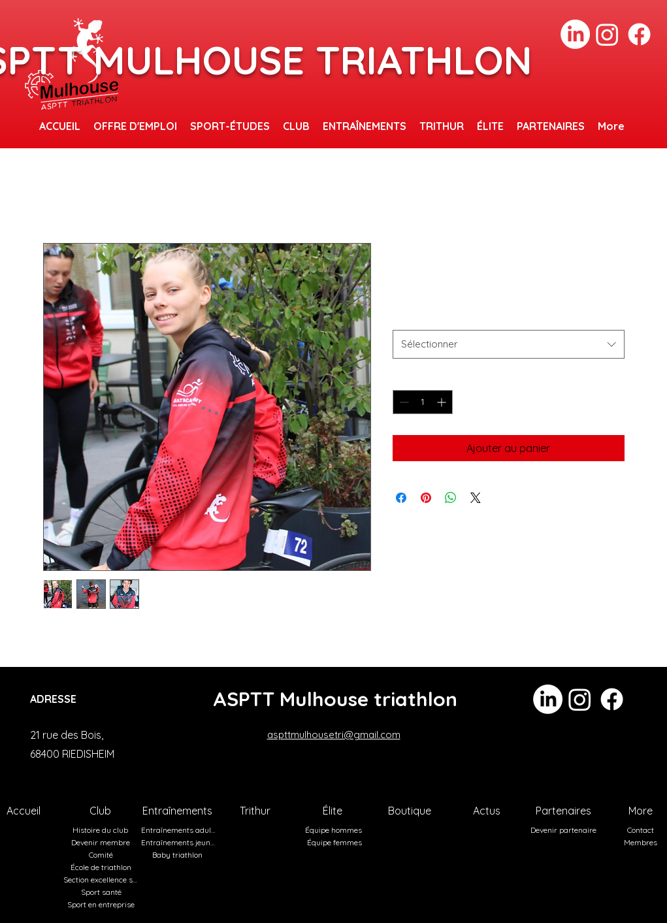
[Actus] (488, 811)
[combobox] (509, 344)
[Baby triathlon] (179, 855)
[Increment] (442, 402)
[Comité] (102, 855)
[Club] (101, 811)
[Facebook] (639, 34)
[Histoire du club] (101, 830)
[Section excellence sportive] (101, 879)
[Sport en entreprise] (102, 904)
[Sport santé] (102, 892)
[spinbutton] (422, 402)
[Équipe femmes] (335, 842)
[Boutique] (410, 811)
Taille (404, 317)
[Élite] (333, 811)
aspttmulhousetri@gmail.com (333, 734)
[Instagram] (607, 34)
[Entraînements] (179, 811)
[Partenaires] (565, 811)
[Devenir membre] (101, 842)
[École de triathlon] (102, 867)
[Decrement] (403, 402)
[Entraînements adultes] (179, 830)
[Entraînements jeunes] (179, 842)
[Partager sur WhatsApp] (451, 498)
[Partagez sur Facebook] (401, 498)
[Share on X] (475, 498)
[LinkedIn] (575, 34)
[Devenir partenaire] (565, 830)
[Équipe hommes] (335, 830)
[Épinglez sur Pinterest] (426, 498)
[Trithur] (256, 811)
